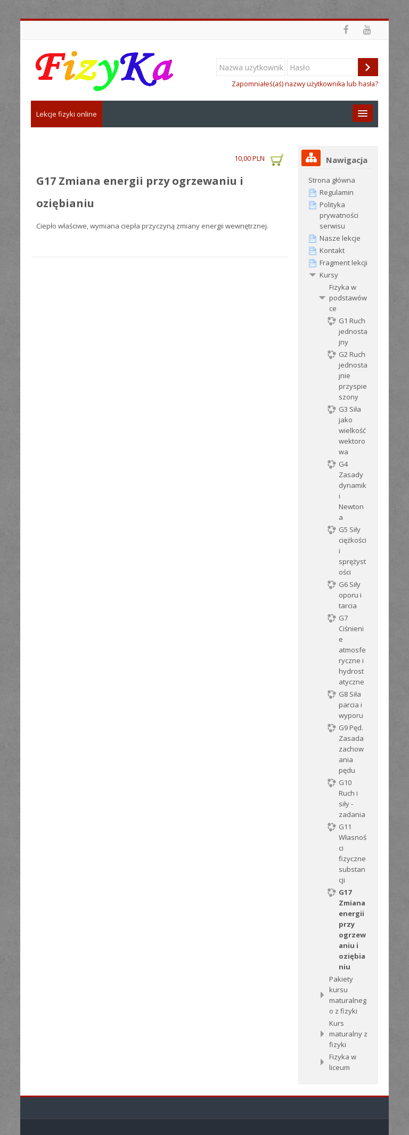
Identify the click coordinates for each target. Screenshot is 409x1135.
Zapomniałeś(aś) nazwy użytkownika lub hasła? (305, 83)
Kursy (329, 275)
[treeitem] (337, 180)
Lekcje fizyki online (66, 114)
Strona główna (331, 180)
